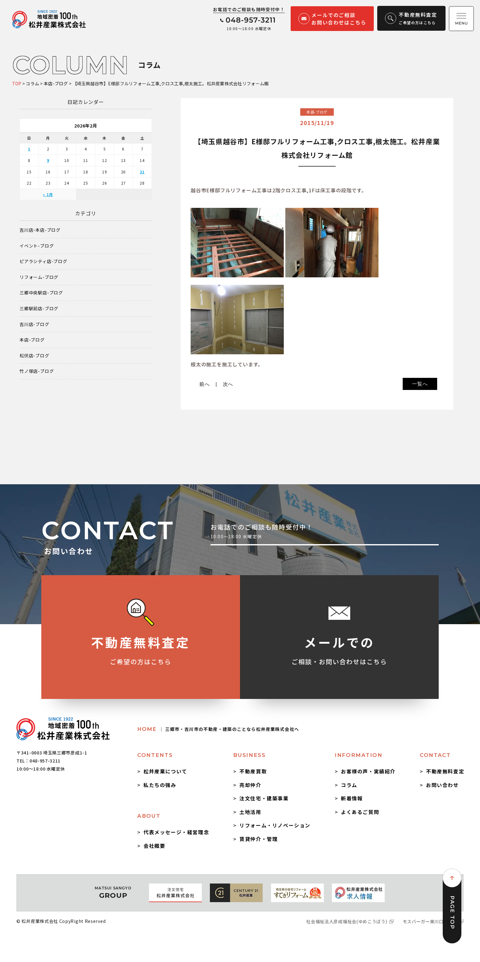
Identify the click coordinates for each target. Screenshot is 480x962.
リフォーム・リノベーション (274, 825)
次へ (228, 384)
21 (142, 171)
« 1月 (48, 194)
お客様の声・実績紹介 (368, 771)
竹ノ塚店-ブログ (37, 371)
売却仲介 (250, 785)
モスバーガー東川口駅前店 (430, 921)
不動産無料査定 (445, 771)
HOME (218, 729)
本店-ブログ (32, 340)
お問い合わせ (442, 785)
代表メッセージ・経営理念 (176, 832)
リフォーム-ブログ (39, 277)
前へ (204, 384)
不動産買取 (253, 771)
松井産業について (165, 771)
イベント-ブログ (37, 246)
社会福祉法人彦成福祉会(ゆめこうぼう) (346, 921)
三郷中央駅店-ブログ (41, 293)
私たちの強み (159, 785)
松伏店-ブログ (34, 356)
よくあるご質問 (360, 812)
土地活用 (250, 812)
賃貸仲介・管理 (258, 839)
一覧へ (420, 384)
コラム (349, 785)
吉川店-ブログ (34, 324)
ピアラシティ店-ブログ (43, 261)
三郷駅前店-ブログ (39, 308)
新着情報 (352, 798)
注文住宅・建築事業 (263, 798)
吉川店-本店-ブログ (40, 230)
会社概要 (154, 845)
